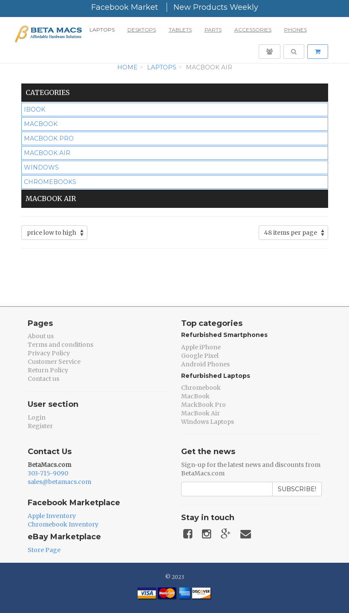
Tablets (180, 29)
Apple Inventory (52, 516)
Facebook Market (124, 7)
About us (41, 336)
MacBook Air (200, 413)
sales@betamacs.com (59, 482)
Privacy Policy (49, 353)
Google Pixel (200, 356)
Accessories (252, 29)
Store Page (44, 550)
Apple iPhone (201, 347)
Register (40, 426)
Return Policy (48, 370)
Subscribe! (297, 489)
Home (127, 67)
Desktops (141, 29)
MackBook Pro (203, 405)
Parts (213, 29)
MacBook (195, 396)
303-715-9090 (48, 473)
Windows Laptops (207, 422)
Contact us (43, 379)
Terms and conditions (60, 344)
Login (37, 417)
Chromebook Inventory (63, 524)
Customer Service (54, 361)
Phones (295, 29)
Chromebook (201, 387)
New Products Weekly (215, 7)
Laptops (102, 29)
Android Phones (205, 364)
